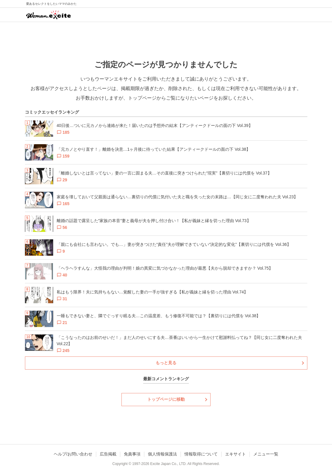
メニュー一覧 (265, 454)
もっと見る (166, 362)
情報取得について (201, 454)
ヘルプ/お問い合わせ (73, 454)
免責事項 (132, 454)
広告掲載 (108, 454)
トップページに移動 (166, 399)
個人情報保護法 (162, 454)
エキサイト (235, 454)
